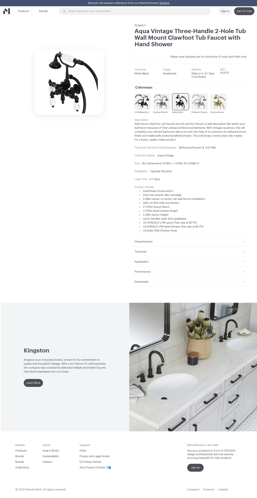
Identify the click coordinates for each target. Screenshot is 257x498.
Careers (47, 462)
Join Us (195, 467)
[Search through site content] (136, 11)
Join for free (244, 11)
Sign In (225, 11)
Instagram (193, 489)
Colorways (143, 87)
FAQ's (83, 450)
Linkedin (223, 489)
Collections (22, 467)
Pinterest (208, 489)
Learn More (33, 383)
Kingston (140, 25)
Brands (43, 11)
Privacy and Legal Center (95, 456)
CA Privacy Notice (90, 462)
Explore (164, 3)
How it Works (51, 450)
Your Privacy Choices (95, 467)
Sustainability (51, 456)
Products (23, 11)
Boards (19, 462)
